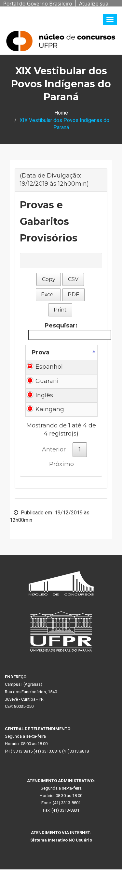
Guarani (47, 381)
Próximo (61, 464)
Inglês (44, 395)
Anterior (54, 449)
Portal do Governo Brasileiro (37, 3)
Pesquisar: (62, 331)
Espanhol (49, 366)
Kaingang (49, 409)
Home (61, 113)
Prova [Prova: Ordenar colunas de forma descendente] (40, 352)
